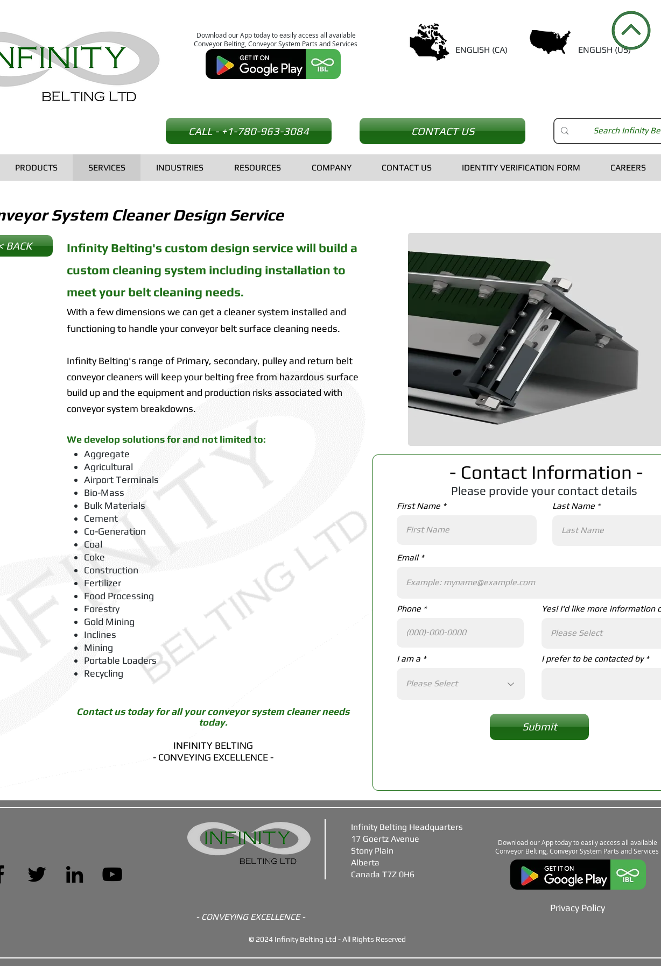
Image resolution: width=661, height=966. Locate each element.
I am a (408, 659)
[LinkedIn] (74, 874)
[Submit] (539, 727)
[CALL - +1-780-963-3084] (249, 131)
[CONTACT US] (442, 131)
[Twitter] (37, 874)
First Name (418, 506)
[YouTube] (112, 874)
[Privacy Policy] (578, 907)
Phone (409, 609)
